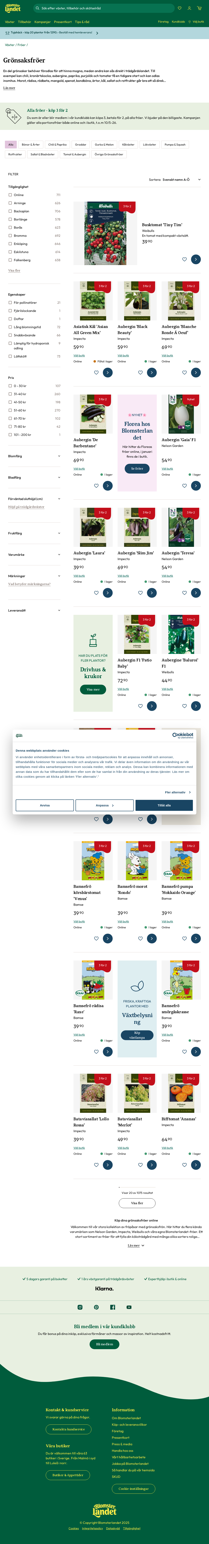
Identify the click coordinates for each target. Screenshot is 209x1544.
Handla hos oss (122, 1451)
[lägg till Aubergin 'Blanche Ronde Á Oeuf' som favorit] (184, 372)
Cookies (74, 1528)
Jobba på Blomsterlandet (130, 1464)
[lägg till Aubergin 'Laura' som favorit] (96, 593)
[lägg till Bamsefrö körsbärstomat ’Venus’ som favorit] (96, 938)
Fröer (22, 45)
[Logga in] (189, 8)
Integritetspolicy (92, 1528)
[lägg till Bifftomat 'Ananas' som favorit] (184, 1165)
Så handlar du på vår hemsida (133, 1470)
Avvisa (45, 805)
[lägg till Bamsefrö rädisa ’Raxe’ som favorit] (96, 1052)
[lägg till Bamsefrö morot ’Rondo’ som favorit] (140, 938)
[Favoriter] (180, 8)
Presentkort (120, 1437)
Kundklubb (178, 21)
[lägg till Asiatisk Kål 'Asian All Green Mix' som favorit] (96, 372)
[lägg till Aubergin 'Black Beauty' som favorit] (140, 372)
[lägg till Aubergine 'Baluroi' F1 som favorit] (184, 706)
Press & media (122, 1444)
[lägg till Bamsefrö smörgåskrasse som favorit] (184, 1052)
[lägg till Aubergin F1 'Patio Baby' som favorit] (140, 706)
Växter (10, 45)
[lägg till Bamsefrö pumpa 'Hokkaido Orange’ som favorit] (184, 938)
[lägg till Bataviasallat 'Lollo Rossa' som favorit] (96, 1165)
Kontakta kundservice (68, 1429)
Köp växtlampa (137, 1035)
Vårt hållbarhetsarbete (129, 1457)
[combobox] (107, 8)
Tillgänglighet (131, 1528)
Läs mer (136, 1245)
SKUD (116, 1477)
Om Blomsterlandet (126, 1418)
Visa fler (14, 270)
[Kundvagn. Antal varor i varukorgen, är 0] (199, 8)
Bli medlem (104, 1344)
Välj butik (196, 21)
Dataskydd (113, 1528)
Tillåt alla (164, 805)
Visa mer (93, 689)
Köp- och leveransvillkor (129, 1424)
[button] (34, 456)
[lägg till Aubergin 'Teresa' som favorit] (184, 593)
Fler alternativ (175, 792)
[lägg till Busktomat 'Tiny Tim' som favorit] (184, 259)
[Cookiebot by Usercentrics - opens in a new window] (175, 736)
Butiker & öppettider (67, 1475)
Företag (163, 21)
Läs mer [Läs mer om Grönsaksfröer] (9, 88)
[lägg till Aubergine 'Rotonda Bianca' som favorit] (96, 819)
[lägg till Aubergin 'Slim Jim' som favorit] (140, 593)
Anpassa (104, 805)
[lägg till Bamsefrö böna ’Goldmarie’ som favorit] (140, 819)
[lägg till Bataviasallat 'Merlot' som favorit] (140, 1165)
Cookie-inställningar (134, 1489)
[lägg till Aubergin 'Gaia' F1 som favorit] (184, 486)
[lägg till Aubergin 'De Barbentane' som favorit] (96, 486)
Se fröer (137, 468)
